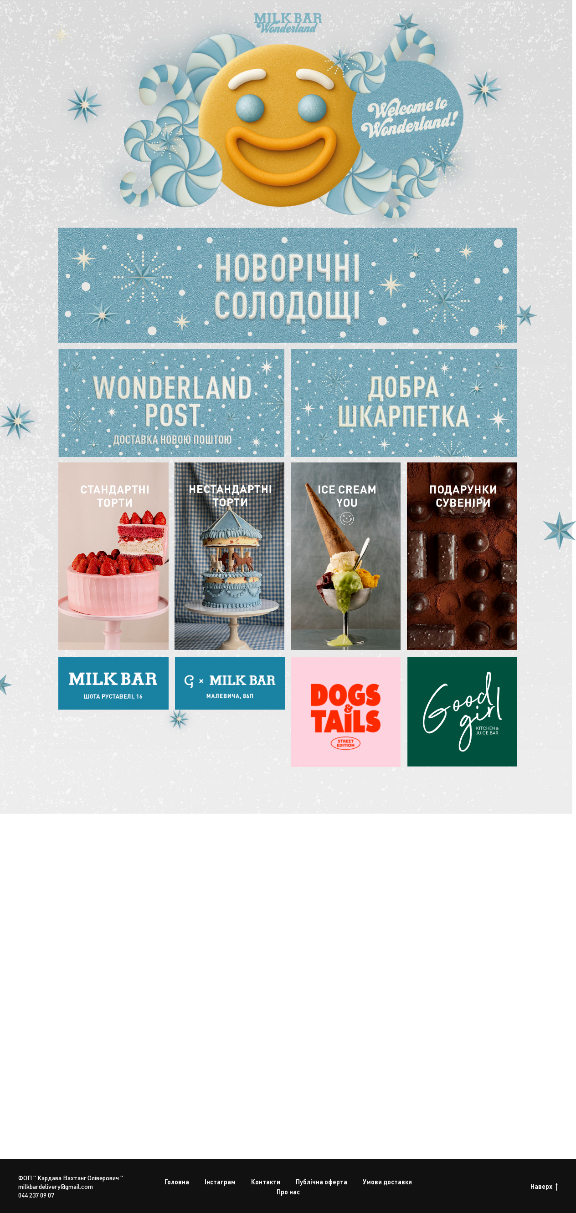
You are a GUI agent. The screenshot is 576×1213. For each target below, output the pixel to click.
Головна (177, 1181)
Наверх (544, 1186)
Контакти (265, 1181)
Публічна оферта (321, 1181)
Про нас (288, 1192)
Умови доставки (387, 1181)
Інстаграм (220, 1181)
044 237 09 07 (36, 1195)
